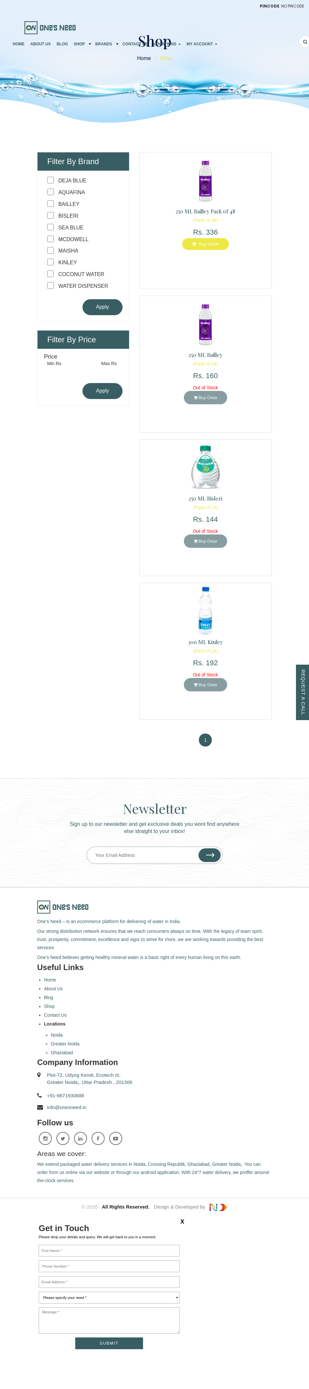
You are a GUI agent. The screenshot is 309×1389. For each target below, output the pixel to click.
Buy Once (205, 244)
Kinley (67, 262)
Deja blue (72, 180)
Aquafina (71, 192)
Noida (57, 1035)
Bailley (69, 204)
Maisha (68, 251)
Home (18, 44)
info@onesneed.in (66, 1107)
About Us (40, 44)
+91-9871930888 (65, 1095)
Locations (167, 44)
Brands (103, 44)
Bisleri (68, 216)
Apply (102, 307)
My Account (202, 44)
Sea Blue (70, 227)
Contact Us (135, 44)
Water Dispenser (83, 286)
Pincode (269, 6)
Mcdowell (73, 239)
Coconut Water (81, 274)
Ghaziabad (62, 1052)
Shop (79, 44)
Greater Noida (65, 1043)
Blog (62, 44)
